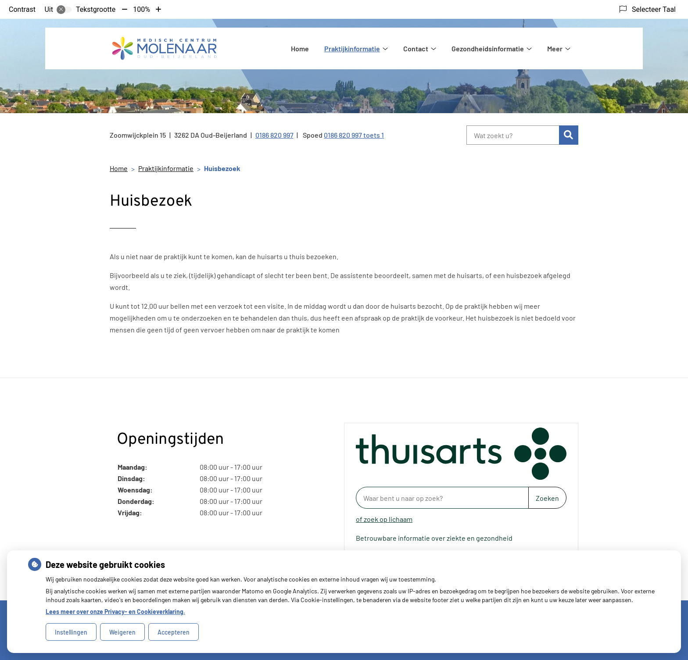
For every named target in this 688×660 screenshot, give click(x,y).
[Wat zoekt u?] (512, 135)
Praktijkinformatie (352, 48)
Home (300, 48)
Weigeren (122, 632)
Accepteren (174, 632)
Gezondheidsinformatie (488, 48)
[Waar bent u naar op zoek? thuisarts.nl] (442, 498)
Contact (415, 48)
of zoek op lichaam (384, 519)
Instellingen (71, 632)
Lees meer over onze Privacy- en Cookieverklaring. (115, 611)
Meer (555, 48)
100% (141, 9)
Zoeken (547, 498)
